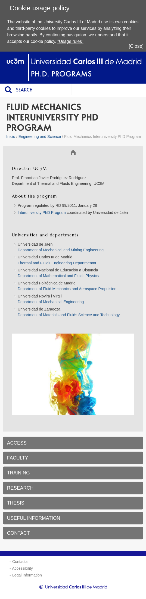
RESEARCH (20, 488)
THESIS (15, 503)
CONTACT (18, 533)
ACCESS (17, 443)
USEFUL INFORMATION (33, 518)
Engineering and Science (39, 136)
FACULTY (17, 458)
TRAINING (18, 473)
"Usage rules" (70, 41)
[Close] (136, 46)
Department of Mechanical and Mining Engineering (61, 250)
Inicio (10, 136)
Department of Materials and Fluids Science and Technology (69, 315)
